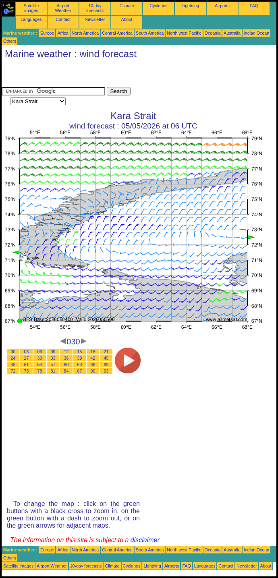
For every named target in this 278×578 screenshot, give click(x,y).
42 (93, 358)
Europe (47, 33)
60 (66, 364)
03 (26, 351)
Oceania (213, 33)
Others (9, 41)
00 (13, 351)
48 (13, 364)
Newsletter (95, 19)
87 (79, 371)
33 (53, 358)
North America (85, 33)
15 (79, 351)
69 (106, 364)
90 (93, 371)
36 (66, 358)
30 (39, 358)
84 (66, 371)
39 (79, 358)
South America (150, 33)
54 (39, 364)
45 (106, 358)
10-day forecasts (95, 8)
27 (26, 358)
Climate (126, 5)
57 (53, 364)
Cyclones (159, 5)
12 (66, 351)
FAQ (254, 5)
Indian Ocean (256, 33)
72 (13, 371)
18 (93, 351)
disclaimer (145, 540)
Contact (63, 19)
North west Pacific (184, 33)
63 (79, 364)
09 (53, 351)
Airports (222, 5)
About (127, 19)
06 (39, 351)
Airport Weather (63, 8)
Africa (62, 33)
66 (93, 364)
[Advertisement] (96, 75)
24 (13, 358)
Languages (31, 19)
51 (26, 364)
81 (53, 371)
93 (106, 371)
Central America (117, 33)
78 (39, 371)
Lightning (190, 5)
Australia (232, 33)
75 (26, 371)
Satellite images (31, 8)
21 (106, 351)
